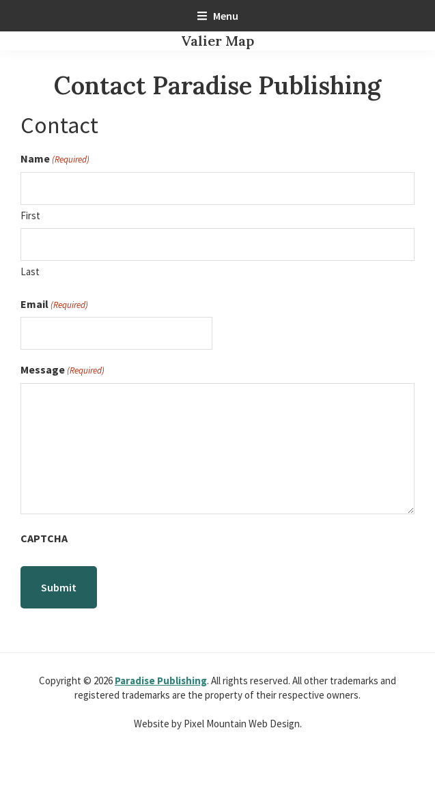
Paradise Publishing (161, 680)
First (30, 215)
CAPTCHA (44, 538)
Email (54, 304)
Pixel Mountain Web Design (242, 723)
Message (62, 370)
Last (30, 271)
